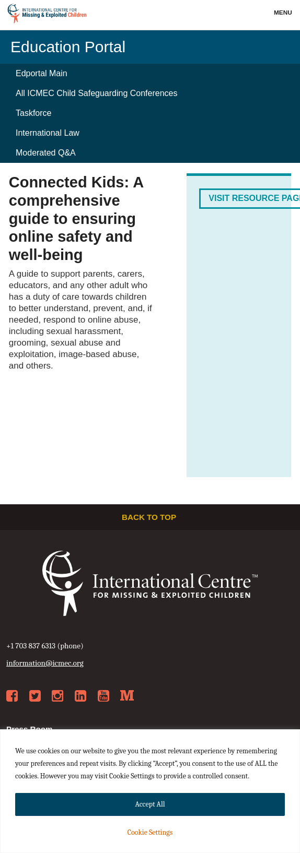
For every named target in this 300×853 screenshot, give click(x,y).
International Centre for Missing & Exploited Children (47, 15)
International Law (47, 132)
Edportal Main (41, 73)
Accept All (150, 804)
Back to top (150, 517)
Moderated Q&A (46, 152)
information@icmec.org (45, 663)
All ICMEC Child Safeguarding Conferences (96, 93)
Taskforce (33, 113)
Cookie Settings (150, 832)
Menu (284, 12)
